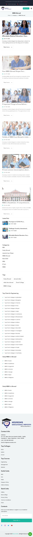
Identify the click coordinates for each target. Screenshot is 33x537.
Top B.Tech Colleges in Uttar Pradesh (14, 344)
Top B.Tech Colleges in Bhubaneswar (14, 317)
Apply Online (26, 8)
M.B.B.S (2, 452)
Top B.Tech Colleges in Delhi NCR (13, 342)
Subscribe (16, 520)
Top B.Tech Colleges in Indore (12, 325)
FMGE (2, 479)
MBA (3, 261)
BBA (3, 247)
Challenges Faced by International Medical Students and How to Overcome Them (19, 228)
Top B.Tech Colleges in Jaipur (12, 311)
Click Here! (25, 1)
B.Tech (4, 264)
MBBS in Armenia (9, 369)
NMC (2, 474)
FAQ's (2, 502)
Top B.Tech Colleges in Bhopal (12, 308)
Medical (3, 467)
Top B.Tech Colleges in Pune (11, 305)
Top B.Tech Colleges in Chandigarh (13, 330)
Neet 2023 (5, 258)
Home (9, 15)
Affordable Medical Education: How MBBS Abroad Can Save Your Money (14, 36)
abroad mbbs (17, 279)
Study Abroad (6, 250)
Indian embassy (5, 485)
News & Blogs (4, 494)
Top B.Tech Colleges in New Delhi (13, 328)
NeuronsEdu (15, 534)
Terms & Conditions (6, 500)
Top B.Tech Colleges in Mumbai (12, 333)
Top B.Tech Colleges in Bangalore (13, 300)
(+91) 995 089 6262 (11, 4)
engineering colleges (8, 253)
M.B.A (2, 449)
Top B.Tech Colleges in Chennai (12, 303)
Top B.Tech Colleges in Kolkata (12, 322)
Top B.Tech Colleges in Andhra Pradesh (14, 336)
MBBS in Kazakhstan (9, 363)
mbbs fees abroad (8, 282)
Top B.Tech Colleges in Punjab (12, 347)
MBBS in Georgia (8, 372)
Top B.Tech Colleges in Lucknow (12, 319)
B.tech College (20, 282)
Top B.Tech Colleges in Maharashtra (13, 339)
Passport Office (5, 482)
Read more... (8, 47)
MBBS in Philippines (9, 377)
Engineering (4, 462)
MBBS (4, 267)
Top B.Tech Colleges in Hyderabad (13, 297)
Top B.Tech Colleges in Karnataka (13, 350)
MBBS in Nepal (8, 374)
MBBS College (7, 286)
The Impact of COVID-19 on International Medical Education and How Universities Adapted (18, 222)
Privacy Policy (4, 497)
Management (4, 464)
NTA (2, 477)
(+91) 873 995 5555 (22, 4)
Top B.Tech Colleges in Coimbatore (13, 314)
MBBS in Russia (8, 361)
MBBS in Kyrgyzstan (9, 366)
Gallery (2, 492)
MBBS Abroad (6, 256)
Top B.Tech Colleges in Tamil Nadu (13, 353)
